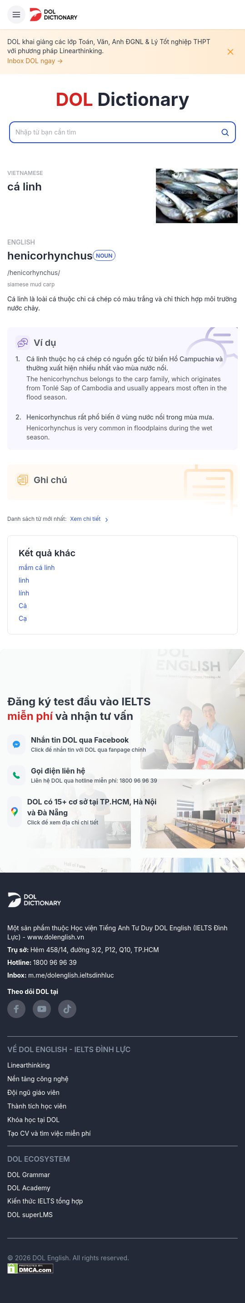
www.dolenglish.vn (55, 937)
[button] (122, 272)
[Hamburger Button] (16, 14)
